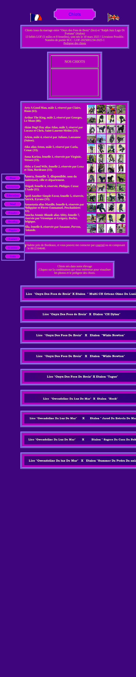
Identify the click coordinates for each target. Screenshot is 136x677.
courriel (100, 245)
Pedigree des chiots (75, 43)
